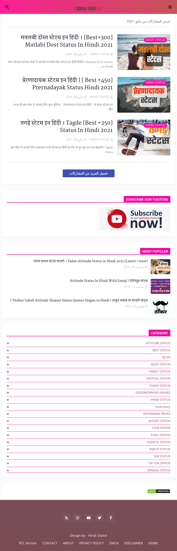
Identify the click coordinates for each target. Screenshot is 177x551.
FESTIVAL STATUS (158, 378)
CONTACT (49, 543)
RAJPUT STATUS (159, 449)
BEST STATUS (161, 350)
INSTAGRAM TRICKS (156, 414)
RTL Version (28, 543)
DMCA (114, 543)
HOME (153, 543)
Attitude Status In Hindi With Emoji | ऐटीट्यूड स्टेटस (109, 281)
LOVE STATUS (161, 428)
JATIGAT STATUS (159, 421)
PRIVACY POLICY (91, 543)
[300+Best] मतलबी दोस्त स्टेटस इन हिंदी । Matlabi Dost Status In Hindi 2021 (67, 41)
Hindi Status (97, 535)
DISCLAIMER (133, 543)
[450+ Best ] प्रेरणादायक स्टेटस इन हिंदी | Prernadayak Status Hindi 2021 (67, 84)
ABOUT (68, 543)
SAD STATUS (162, 456)
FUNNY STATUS (159, 385)
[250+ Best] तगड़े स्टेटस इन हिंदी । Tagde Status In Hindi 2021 (67, 127)
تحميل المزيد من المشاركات (89, 173)
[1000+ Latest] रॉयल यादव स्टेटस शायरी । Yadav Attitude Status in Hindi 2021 (90, 261)
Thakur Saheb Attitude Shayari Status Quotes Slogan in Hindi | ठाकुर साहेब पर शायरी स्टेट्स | (79, 300)
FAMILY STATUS (159, 371)
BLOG (166, 357)
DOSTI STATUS (160, 364)
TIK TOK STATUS (159, 463)
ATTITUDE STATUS (158, 343)
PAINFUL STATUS (158, 442)
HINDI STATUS (160, 399)
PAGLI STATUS (160, 435)
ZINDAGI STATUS (159, 470)
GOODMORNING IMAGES (153, 392)
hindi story (162, 407)
